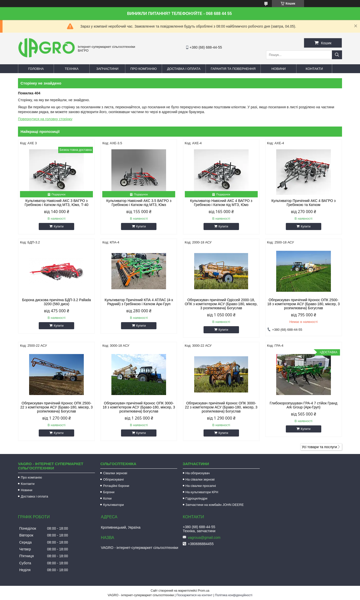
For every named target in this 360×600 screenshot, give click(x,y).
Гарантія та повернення (233, 69)
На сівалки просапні (201, 486)
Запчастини (107, 69)
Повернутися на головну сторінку (45, 119)
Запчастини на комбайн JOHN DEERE (215, 505)
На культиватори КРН (202, 492)
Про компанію (143, 69)
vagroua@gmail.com (204, 537)
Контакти (314, 69)
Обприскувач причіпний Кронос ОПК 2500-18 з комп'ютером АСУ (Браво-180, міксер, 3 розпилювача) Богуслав (303, 304)
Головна (36, 69)
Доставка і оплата (184, 69)
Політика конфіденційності (233, 595)
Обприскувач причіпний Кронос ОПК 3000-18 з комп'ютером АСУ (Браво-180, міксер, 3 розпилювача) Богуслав (139, 407)
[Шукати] (337, 54)
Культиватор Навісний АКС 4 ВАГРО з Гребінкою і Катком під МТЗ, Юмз (221, 203)
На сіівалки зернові (200, 479)
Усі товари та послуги (319, 447)
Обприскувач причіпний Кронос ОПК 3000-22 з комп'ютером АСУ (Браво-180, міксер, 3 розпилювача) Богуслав (221, 407)
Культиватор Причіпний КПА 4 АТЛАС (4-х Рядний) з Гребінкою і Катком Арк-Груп (139, 302)
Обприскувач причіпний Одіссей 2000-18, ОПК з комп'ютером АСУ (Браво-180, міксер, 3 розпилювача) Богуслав (221, 304)
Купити (58, 226)
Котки (107, 498)
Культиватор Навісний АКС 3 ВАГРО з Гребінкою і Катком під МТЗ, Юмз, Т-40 (56, 203)
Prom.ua (203, 590)
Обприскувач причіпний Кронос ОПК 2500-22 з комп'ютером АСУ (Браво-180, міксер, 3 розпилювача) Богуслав (56, 407)
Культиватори (113, 505)
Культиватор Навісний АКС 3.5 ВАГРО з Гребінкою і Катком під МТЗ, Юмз (138, 203)
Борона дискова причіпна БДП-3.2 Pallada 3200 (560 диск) (56, 302)
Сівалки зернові (115, 473)
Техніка (72, 69)
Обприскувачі (113, 479)
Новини (278, 69)
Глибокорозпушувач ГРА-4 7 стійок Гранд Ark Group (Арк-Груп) (303, 405)
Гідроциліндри (196, 498)
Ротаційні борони (116, 486)
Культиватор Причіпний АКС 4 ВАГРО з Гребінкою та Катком (303, 203)
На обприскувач (198, 473)
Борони (108, 492)
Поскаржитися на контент (194, 595)
